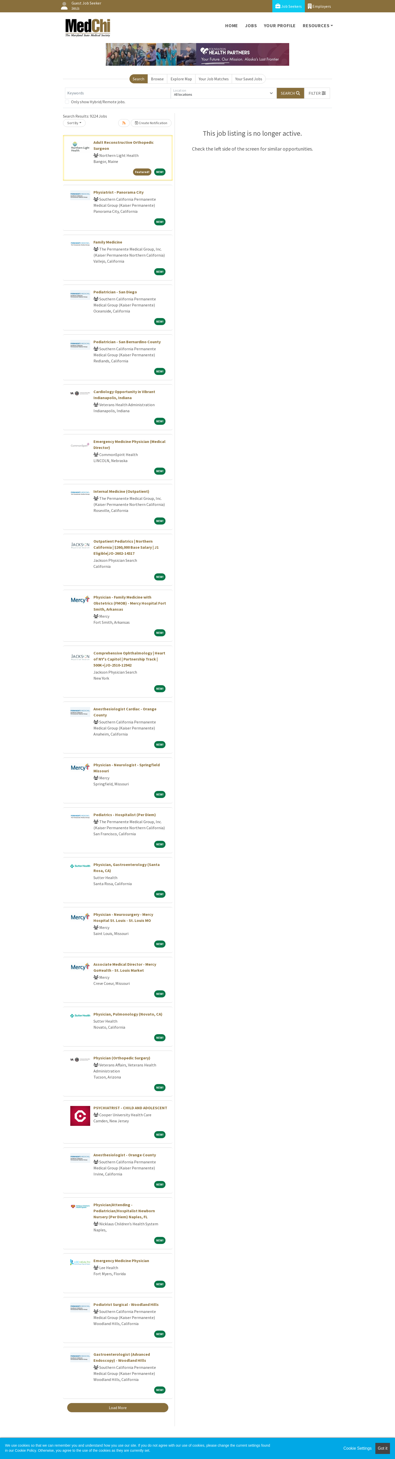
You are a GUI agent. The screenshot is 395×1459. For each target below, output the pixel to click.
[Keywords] (118, 93)
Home (231, 25)
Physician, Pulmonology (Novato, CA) (127, 1014)
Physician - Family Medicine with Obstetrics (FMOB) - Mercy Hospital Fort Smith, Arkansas (129, 603)
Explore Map (181, 78)
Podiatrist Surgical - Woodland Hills (126, 1304)
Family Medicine (107, 242)
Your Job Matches (214, 78)
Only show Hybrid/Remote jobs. (98, 101)
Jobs (251, 25)
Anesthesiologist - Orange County (124, 1154)
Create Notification (151, 123)
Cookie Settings (357, 1448)
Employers (319, 6)
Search (138, 78)
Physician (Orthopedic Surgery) (121, 1057)
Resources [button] (316, 25)
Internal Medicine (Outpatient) (121, 491)
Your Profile (280, 25)
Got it (382, 1448)
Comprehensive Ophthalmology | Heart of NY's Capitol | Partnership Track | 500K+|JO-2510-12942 (129, 659)
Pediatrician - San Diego (115, 291)
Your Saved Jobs (248, 78)
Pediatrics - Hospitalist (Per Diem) (124, 814)
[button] (317, 93)
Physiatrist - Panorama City (118, 192)
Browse (157, 78)
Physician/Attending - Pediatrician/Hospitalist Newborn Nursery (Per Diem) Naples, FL (124, 1210)
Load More (118, 1407)
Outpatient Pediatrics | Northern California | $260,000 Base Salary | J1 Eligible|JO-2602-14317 (126, 547)
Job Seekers (288, 6)
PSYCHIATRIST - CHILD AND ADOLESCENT (130, 1107)
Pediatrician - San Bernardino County (127, 341)
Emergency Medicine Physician (121, 1260)
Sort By (72, 123)
